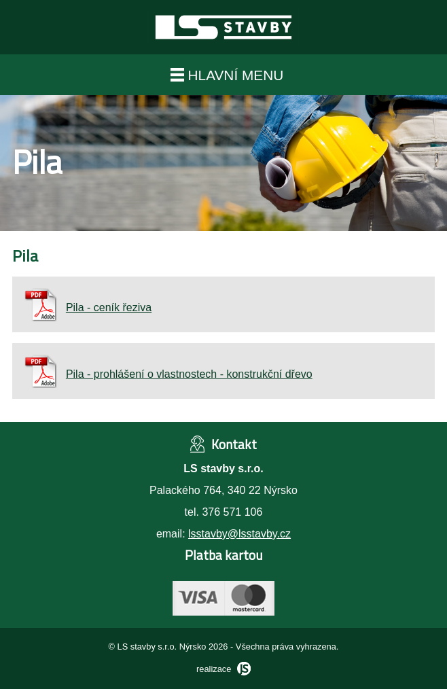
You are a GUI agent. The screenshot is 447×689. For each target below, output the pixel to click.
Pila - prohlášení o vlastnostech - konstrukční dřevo (167, 374)
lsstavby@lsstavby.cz (239, 534)
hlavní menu (227, 75)
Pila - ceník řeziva (87, 307)
